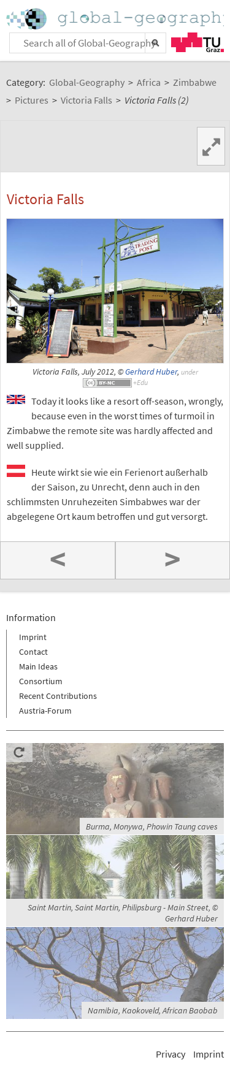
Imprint (33, 637)
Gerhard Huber (151, 372)
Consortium (41, 681)
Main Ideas (38, 666)
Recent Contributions (58, 695)
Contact (33, 651)
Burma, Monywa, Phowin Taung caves (152, 826)
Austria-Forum (45, 710)
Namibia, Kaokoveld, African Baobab (153, 1010)
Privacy (170, 1054)
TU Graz (197, 42)
